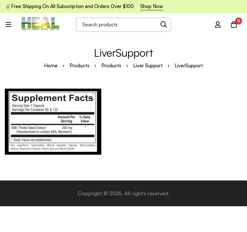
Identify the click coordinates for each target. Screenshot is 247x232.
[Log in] (218, 24)
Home (51, 66)
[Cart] (234, 24)
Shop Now (151, 6)
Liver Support (148, 66)
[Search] (164, 24)
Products (79, 66)
